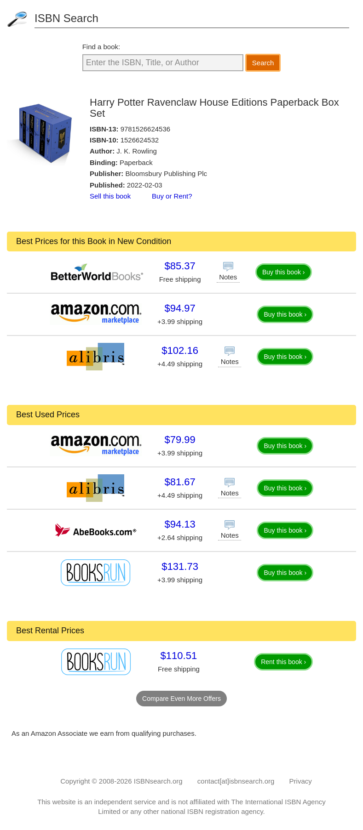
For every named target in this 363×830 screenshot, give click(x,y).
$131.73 (179, 566)
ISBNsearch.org (158, 781)
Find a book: (101, 47)
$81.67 (179, 482)
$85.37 (179, 266)
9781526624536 (145, 129)
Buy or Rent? (172, 196)
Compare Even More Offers (181, 698)
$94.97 (179, 308)
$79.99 (179, 439)
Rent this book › (283, 661)
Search (263, 63)
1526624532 (140, 140)
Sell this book (110, 196)
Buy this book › (283, 272)
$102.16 (179, 350)
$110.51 (179, 655)
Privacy (300, 781)
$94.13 (179, 524)
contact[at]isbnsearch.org (236, 781)
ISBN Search (66, 18)
